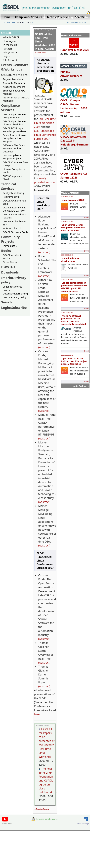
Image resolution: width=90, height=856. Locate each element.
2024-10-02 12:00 (67, 197)
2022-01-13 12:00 (67, 312)
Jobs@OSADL (10, 52)
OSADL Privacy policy (14, 297)
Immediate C (10, 245)
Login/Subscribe (78, 17)
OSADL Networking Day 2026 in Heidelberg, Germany (74, 139)
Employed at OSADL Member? (14, 92)
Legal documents (12, 286)
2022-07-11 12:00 (67, 279)
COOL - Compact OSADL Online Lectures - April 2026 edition (73, 105)
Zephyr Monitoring (13, 193)
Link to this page (83, 823)
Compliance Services (10, 107)
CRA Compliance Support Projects (12, 157)
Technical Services (8, 186)
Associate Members (14, 83)
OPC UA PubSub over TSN (14, 223)
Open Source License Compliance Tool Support (14, 138)
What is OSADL (11, 37)
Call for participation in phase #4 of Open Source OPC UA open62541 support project (74, 286)
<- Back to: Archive (41, 809)
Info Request (10, 60)
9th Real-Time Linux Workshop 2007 (45, 123)
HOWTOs (8, 267)
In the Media (10, 44)
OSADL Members (14, 75)
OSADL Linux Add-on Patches (14, 216)
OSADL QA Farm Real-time (15, 202)
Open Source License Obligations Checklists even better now (73, 227)
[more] (86, 217)
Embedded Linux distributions (70, 260)
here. (37, 714)
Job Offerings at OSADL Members (16, 99)
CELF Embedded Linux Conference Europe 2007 (45, 135)
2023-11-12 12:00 (67, 221)
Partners (7, 48)
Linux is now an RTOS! (73, 200)
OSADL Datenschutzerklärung (15, 292)
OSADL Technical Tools (15, 232)
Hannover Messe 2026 (74, 48)
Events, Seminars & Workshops (14, 67)
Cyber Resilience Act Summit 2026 (73, 174)
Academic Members (14, 86)
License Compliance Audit (14, 171)
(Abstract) (44, 252)
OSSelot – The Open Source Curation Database (14, 148)
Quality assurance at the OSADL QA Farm (14, 209)
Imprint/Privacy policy (51, 17)
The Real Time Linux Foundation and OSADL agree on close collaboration (47, 780)
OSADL (28, 22)
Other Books (10, 262)
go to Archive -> (81, 386)
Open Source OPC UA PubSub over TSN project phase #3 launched (74, 361)
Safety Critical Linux (14, 228)
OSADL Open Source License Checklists (14, 123)
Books (6, 250)
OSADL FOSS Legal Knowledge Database (15, 130)
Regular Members (13, 79)
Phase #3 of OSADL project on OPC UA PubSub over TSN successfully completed (73, 320)
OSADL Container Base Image (15, 164)
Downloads (10, 272)
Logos (6, 56)
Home (31, 17)
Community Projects (10, 239)
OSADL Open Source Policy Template (14, 116)
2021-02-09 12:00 (67, 355)
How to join (9, 41)
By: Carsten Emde (40, 52)
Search (6, 302)
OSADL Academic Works (12, 257)
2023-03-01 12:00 (67, 255)
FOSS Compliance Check (12, 178)
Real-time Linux (11, 196)
